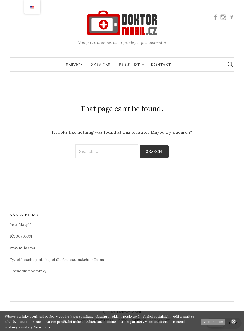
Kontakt (161, 64)
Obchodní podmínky (28, 271)
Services (100, 64)
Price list (129, 64)
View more (42, 327)
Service (74, 64)
